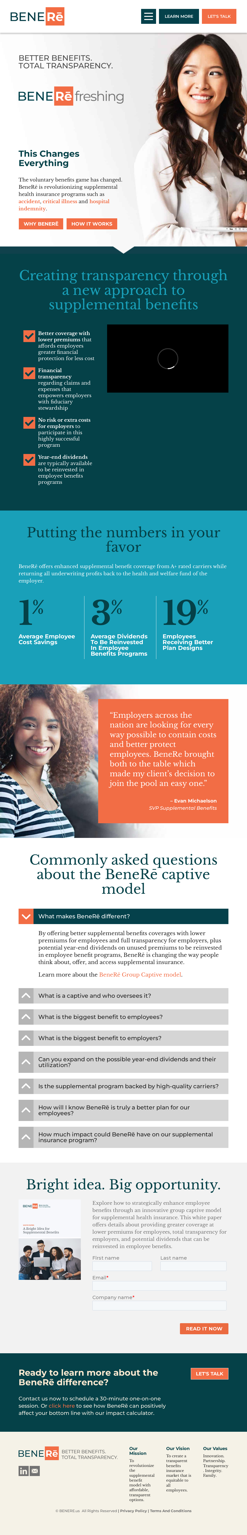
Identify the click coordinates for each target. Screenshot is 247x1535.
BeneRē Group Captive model (140, 975)
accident (29, 201)
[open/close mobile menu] (148, 16)
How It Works (91, 224)
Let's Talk (219, 16)
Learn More (179, 16)
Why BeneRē (41, 224)
